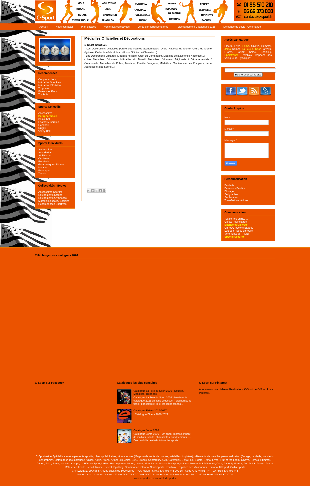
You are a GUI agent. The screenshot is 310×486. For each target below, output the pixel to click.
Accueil (43, 26)
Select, (253, 51)
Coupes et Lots (47, 79)
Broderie (229, 185)
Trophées (43, 88)
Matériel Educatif (48, 200)
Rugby (42, 128)
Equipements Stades (50, 194)
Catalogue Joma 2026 (146, 430)
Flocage (229, 191)
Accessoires (45, 112)
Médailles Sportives (49, 82)
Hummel (266, 45)
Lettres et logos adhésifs (239, 230)
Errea (237, 45)
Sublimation (231, 197)
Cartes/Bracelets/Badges (239, 227)
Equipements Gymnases (52, 197)
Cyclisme (43, 158)
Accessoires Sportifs (50, 191)
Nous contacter (64, 26)
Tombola (43, 94)
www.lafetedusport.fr (164, 478)
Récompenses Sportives (52, 203)
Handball (43, 125)
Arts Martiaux (46, 152)
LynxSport (244, 57)
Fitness (60, 164)
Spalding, (266, 51)
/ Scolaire (63, 200)
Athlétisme (44, 155)
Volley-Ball (44, 131)
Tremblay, (246, 54)
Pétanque (44, 170)
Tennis (42, 173)
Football (43, 122)
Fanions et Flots (47, 91)
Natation (43, 167)
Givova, (255, 45)
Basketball (44, 118)
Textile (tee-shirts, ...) (237, 218)
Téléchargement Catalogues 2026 (195, 26)
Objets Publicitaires (236, 221)
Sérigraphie (231, 194)
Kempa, (236, 48)
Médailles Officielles (49, 85)
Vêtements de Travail (237, 233)
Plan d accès (88, 26)
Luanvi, (229, 51)
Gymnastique (46, 164)
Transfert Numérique (236, 200)
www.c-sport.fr (142, 478)
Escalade (43, 161)
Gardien (54, 122)
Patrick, (241, 51)
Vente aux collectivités (117, 26)
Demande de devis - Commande (242, 26)
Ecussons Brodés (235, 188)
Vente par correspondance (153, 26)
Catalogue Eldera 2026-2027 (150, 410)
